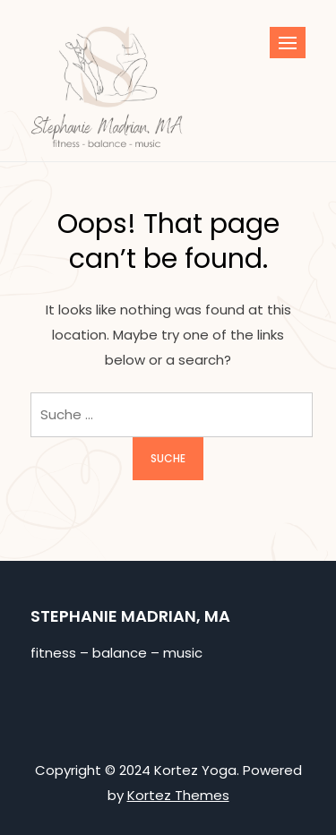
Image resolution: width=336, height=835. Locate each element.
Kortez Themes (178, 795)
